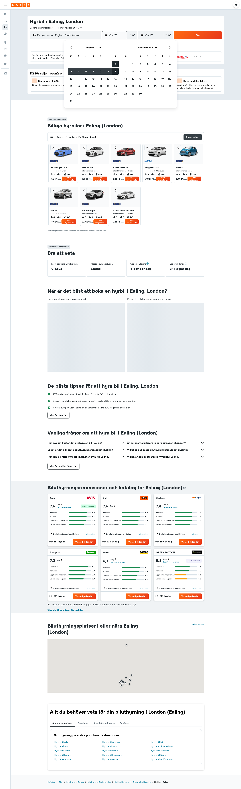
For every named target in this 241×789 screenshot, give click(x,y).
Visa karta (198, 624)
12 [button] (86, 78)
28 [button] (100, 93)
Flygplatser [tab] (83, 723)
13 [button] (93, 78)
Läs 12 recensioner (170, 507)
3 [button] (71, 71)
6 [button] (93, 71)
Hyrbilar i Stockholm (160, 750)
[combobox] (42, 27)
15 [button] (108, 78)
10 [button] (71, 78)
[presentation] (184, 487)
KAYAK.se (51, 782)
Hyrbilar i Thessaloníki (112, 755)
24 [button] (71, 93)
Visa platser (91, 534)
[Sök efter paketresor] (5, 34)
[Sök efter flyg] (5, 14)
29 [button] (108, 93)
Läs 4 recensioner (64, 507)
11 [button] (78, 78)
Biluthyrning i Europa (75, 782)
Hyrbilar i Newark (62, 755)
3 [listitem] (122, 174)
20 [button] (93, 86)
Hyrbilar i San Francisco (161, 759)
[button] (5, 4)
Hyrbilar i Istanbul (110, 746)
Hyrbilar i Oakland (110, 759)
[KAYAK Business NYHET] (5, 55)
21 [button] (101, 86)
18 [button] (78, 86)
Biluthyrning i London (142, 782)
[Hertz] (144, 552)
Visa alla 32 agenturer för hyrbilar (65, 610)
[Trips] (5, 64)
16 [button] (115, 78)
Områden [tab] (124, 723)
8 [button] (108, 71)
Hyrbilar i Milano (158, 755)
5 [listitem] (115, 174)
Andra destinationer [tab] (62, 723)
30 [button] (115, 93)
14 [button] (101, 78)
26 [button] (86, 93)
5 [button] (86, 71)
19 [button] (86, 86)
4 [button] (78, 71)
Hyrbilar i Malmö (110, 750)
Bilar (61, 782)
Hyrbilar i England (122, 782)
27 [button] (93, 93)
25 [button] (78, 93)
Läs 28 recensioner (171, 562)
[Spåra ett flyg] (5, 49)
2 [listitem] (52, 174)
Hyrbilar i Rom (61, 746)
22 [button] (108, 86)
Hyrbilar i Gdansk (62, 750)
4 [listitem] (84, 174)
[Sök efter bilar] (5, 27)
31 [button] (71, 101)
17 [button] (71, 86)
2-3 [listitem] (192, 174)
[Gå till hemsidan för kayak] (20, 5)
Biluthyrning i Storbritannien (99, 782)
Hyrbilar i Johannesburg (161, 746)
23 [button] (115, 86)
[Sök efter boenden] (5, 21)
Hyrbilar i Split (157, 742)
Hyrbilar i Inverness (111, 742)
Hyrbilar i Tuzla (61, 742)
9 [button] (115, 71)
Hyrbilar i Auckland (63, 759)
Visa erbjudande (69, 179)
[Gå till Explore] (5, 42)
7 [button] (100, 71)
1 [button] (108, 64)
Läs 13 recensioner (117, 562)
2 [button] (115, 64)
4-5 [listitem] (67, 174)
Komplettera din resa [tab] (104, 723)
